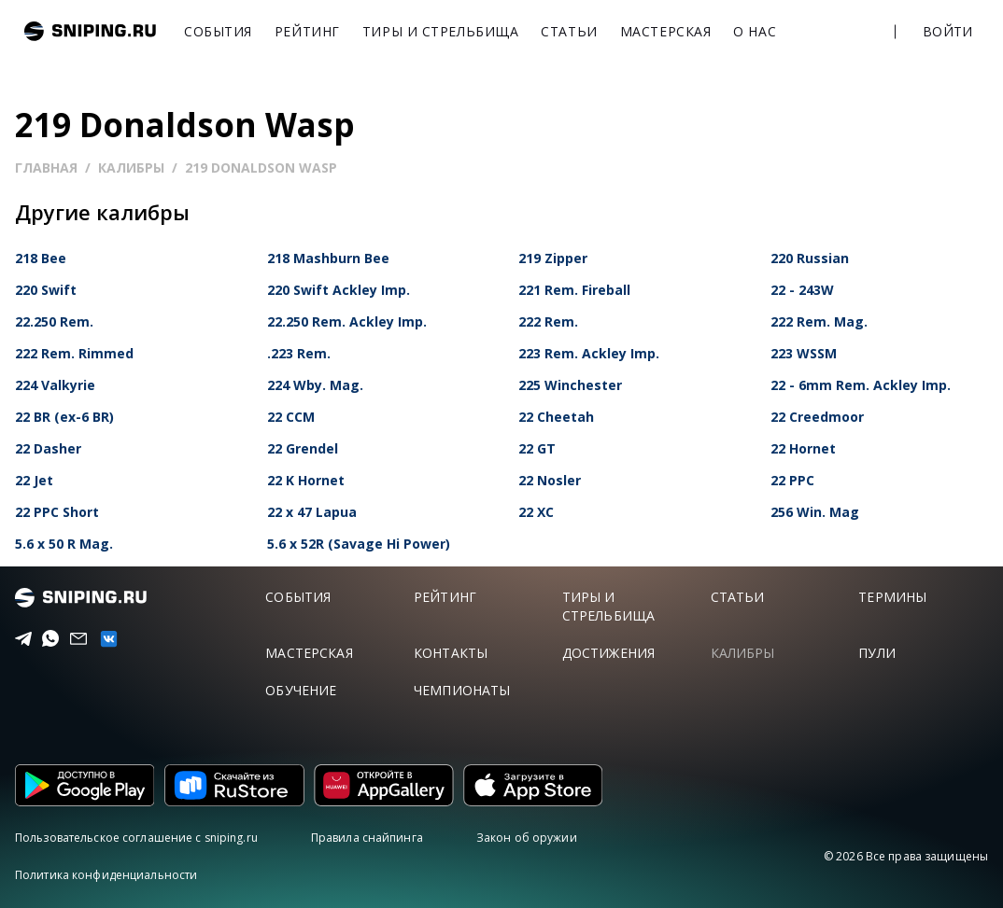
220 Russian (809, 258)
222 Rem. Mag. (819, 321)
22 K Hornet (306, 480)
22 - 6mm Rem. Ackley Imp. (860, 385)
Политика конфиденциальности (106, 875)
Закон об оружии (526, 837)
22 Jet (34, 480)
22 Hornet (803, 448)
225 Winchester (570, 385)
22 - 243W (802, 290)
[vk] (102, 639)
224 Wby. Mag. (315, 385)
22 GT (537, 448)
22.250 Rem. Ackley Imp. (347, 321)
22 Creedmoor (817, 417)
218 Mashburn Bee (328, 258)
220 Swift (46, 290)
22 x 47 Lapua (312, 512)
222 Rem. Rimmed (74, 353)
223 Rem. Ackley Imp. (588, 353)
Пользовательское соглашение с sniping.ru (136, 837)
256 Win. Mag (814, 512)
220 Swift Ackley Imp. (338, 290)
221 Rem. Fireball (574, 290)
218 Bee (40, 258)
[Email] (73, 639)
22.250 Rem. (54, 321)
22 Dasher (48, 448)
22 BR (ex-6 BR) (64, 417)
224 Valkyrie (55, 385)
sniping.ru (90, 31)
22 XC (536, 512)
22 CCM (291, 417)
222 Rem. (548, 321)
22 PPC (792, 480)
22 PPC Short (57, 512)
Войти (947, 31)
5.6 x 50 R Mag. (64, 543)
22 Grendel (302, 448)
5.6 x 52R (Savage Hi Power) (358, 543)
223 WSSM (803, 353)
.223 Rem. (299, 353)
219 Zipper (552, 258)
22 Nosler (549, 480)
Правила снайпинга (367, 837)
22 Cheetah (556, 417)
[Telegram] (18, 639)
